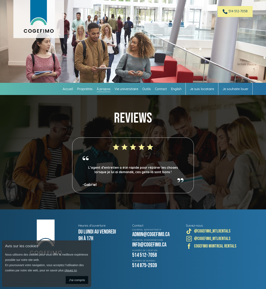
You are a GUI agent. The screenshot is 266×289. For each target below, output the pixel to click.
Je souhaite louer (235, 89)
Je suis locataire (202, 89)
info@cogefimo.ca (149, 244)
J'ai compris (77, 280)
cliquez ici (70, 270)
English (176, 89)
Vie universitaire (126, 89)
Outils (146, 89)
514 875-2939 (144, 265)
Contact (161, 89)
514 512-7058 (144, 255)
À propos (103, 89)
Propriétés (85, 89)
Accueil (68, 89)
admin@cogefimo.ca (151, 234)
